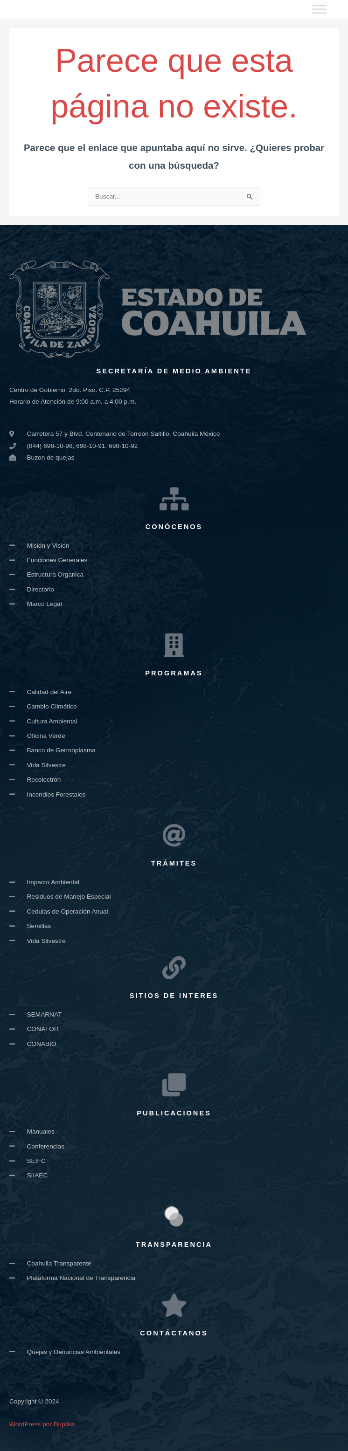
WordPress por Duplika (42, 1424)
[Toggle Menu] (319, 9)
